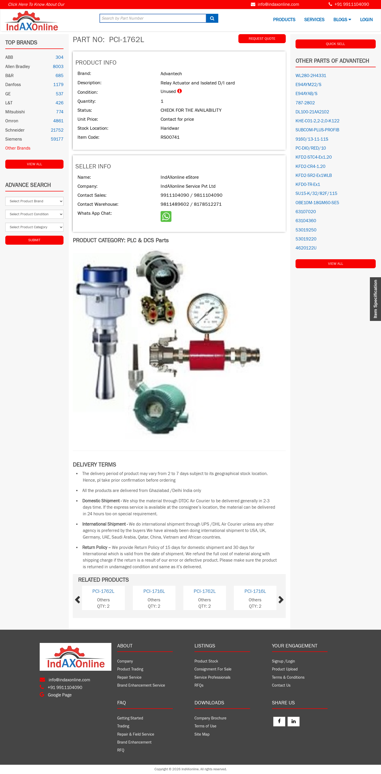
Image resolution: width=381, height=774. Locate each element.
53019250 (306, 230)
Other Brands (17, 148)
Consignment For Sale (213, 669)
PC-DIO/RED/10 (311, 148)
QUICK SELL (335, 44)
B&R (9, 75)
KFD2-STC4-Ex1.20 (314, 157)
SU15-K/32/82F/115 (316, 193)
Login (366, 20)
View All (34, 164)
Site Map (202, 734)
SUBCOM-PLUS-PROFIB (317, 130)
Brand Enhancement (134, 742)
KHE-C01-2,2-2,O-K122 (317, 121)
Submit (34, 240)
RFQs (198, 685)
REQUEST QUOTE (262, 39)
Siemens (13, 139)
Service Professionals (212, 677)
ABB (9, 57)
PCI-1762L (103, 591)
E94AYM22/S (308, 84)
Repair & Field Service (135, 734)
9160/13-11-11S (312, 139)
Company (125, 661)
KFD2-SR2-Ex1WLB (314, 175)
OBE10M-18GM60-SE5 (317, 202)
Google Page (56, 695)
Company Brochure (210, 718)
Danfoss (13, 84)
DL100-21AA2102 (312, 112)
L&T (8, 103)
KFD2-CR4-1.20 (310, 166)
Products (284, 20)
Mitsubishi (15, 112)
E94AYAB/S (307, 93)
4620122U (306, 248)
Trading (123, 726)
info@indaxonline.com (278, 4)
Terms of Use (205, 726)
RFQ (120, 750)
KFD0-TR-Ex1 (308, 184)
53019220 (306, 239)
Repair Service (129, 677)
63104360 (306, 220)
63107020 (306, 211)
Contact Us (281, 685)
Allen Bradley (17, 66)
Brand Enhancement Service (141, 685)
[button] (86, 598)
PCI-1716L (154, 591)
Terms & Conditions (288, 677)
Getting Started (130, 718)
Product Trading (130, 669)
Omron (11, 121)
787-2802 (305, 103)
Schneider (15, 130)
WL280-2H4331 (311, 75)
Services (314, 20)
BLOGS (342, 20)
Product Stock (206, 661)
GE (8, 94)
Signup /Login (283, 661)
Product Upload (285, 669)
